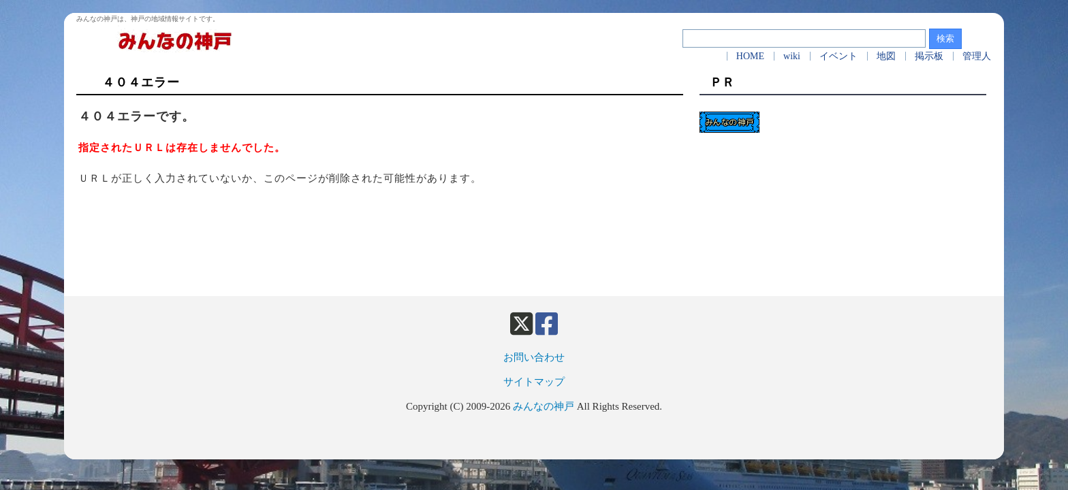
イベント (838, 56)
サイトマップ (534, 381)
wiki (791, 56)
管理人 (976, 56)
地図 (886, 56)
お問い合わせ (534, 357)
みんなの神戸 (543, 406)
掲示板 (929, 56)
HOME (750, 56)
